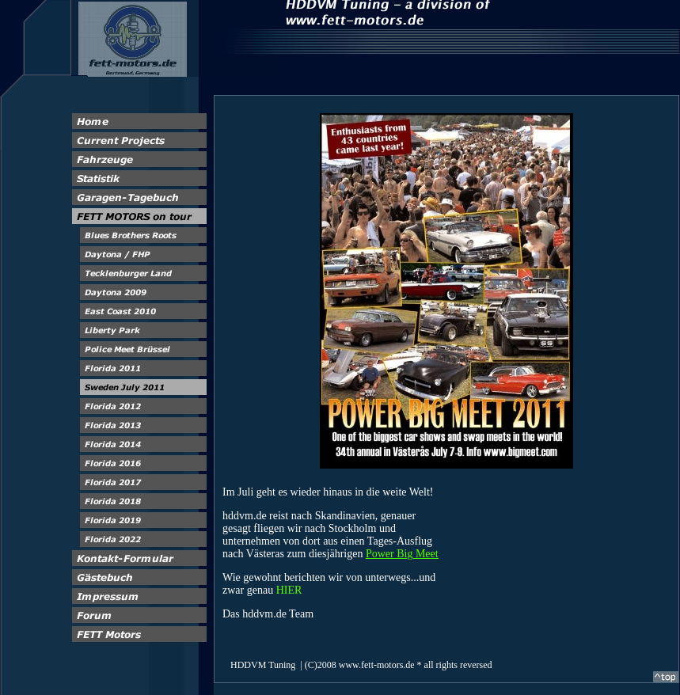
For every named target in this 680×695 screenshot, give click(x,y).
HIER (289, 590)
